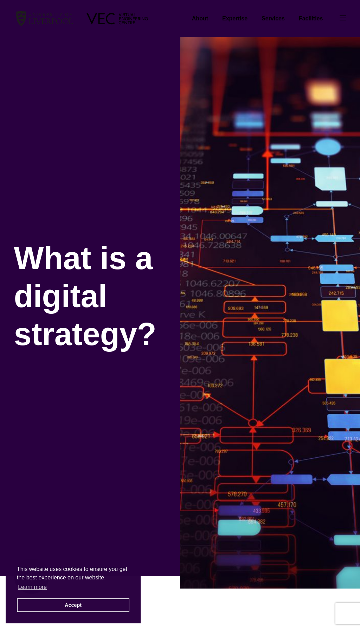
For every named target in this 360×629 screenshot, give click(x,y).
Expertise (235, 18)
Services (273, 18)
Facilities (311, 18)
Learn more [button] (32, 587)
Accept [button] (73, 605)
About (200, 18)
